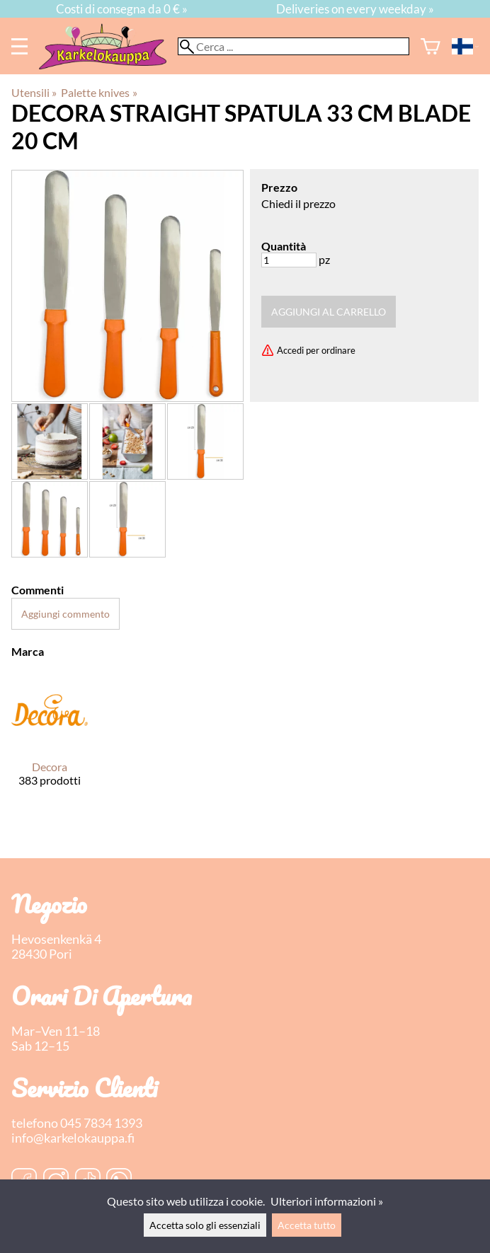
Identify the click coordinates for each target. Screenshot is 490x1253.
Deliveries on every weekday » (355, 8)
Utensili (34, 92)
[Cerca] (293, 46)
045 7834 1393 (101, 1123)
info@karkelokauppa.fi (73, 1138)
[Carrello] (430, 46)
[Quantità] (289, 260)
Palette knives (99, 92)
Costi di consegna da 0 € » (122, 8)
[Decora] (49, 740)
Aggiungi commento (65, 614)
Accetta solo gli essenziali (205, 1225)
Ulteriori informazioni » (326, 1201)
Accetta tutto (307, 1225)
